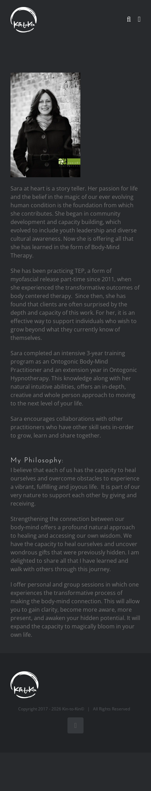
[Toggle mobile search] (129, 19)
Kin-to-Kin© (73, 709)
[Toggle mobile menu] (139, 19)
